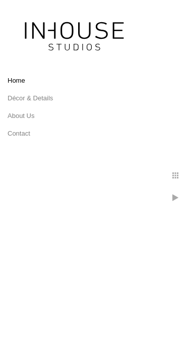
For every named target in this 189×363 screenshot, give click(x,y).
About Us (21, 115)
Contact (19, 133)
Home (16, 80)
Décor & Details (30, 98)
